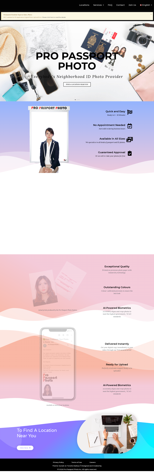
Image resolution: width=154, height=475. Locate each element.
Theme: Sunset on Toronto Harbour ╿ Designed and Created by (77, 470)
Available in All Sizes (112, 138)
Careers (92, 466)
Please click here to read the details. (54, 17)
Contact (120, 5)
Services (98, 5)
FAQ (110, 5)
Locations (84, 5)
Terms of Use (76, 466)
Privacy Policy (58, 466)
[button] (75, 99)
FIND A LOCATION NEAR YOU (77, 84)
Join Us (132, 5)
